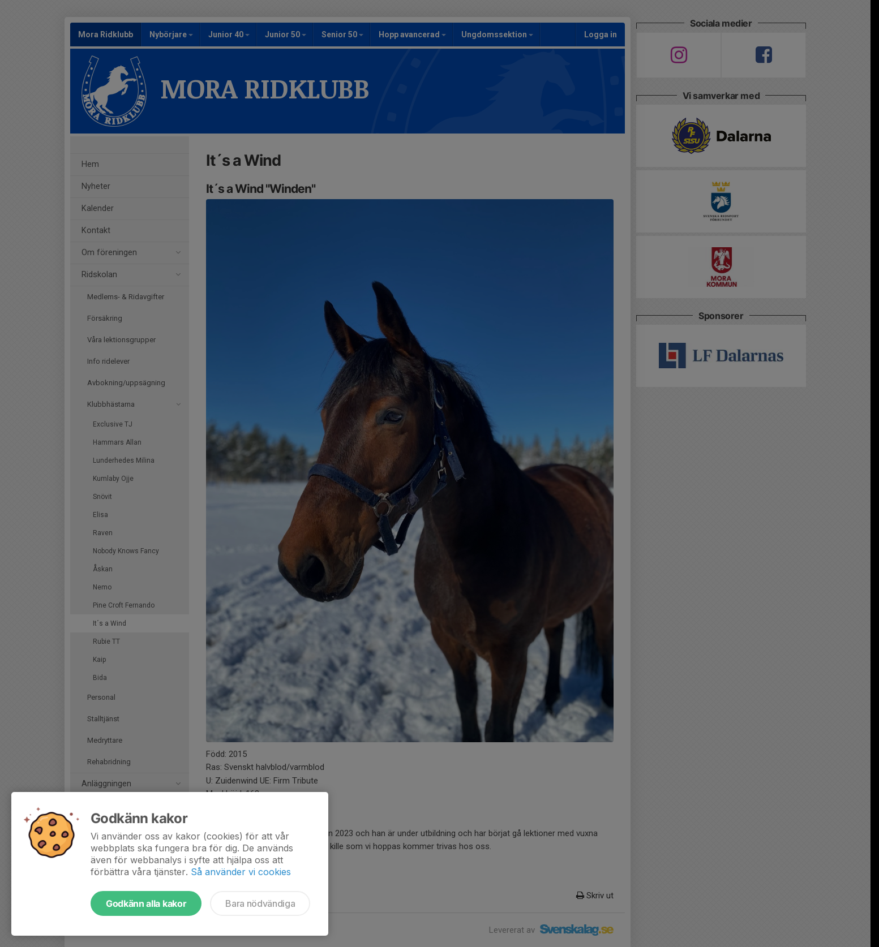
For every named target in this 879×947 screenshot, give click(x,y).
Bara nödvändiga (260, 903)
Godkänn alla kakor (146, 903)
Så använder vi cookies (241, 871)
